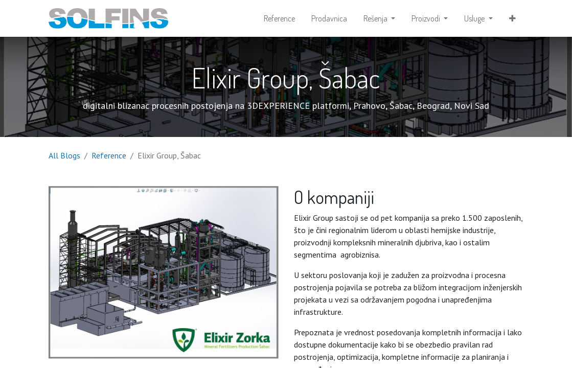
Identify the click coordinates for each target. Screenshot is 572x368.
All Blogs (64, 155)
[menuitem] (279, 18)
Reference (108, 155)
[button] (512, 18)
